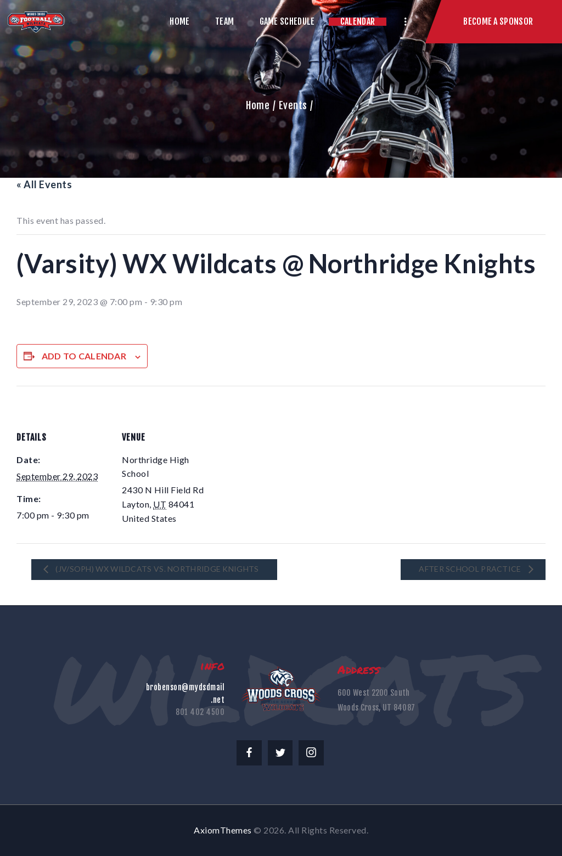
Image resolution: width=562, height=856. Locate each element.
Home (257, 105)
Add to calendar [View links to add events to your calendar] (84, 356)
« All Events (44, 184)
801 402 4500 (200, 712)
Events (293, 105)
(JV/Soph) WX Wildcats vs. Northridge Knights (156, 568)
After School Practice (471, 568)
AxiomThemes (223, 830)
